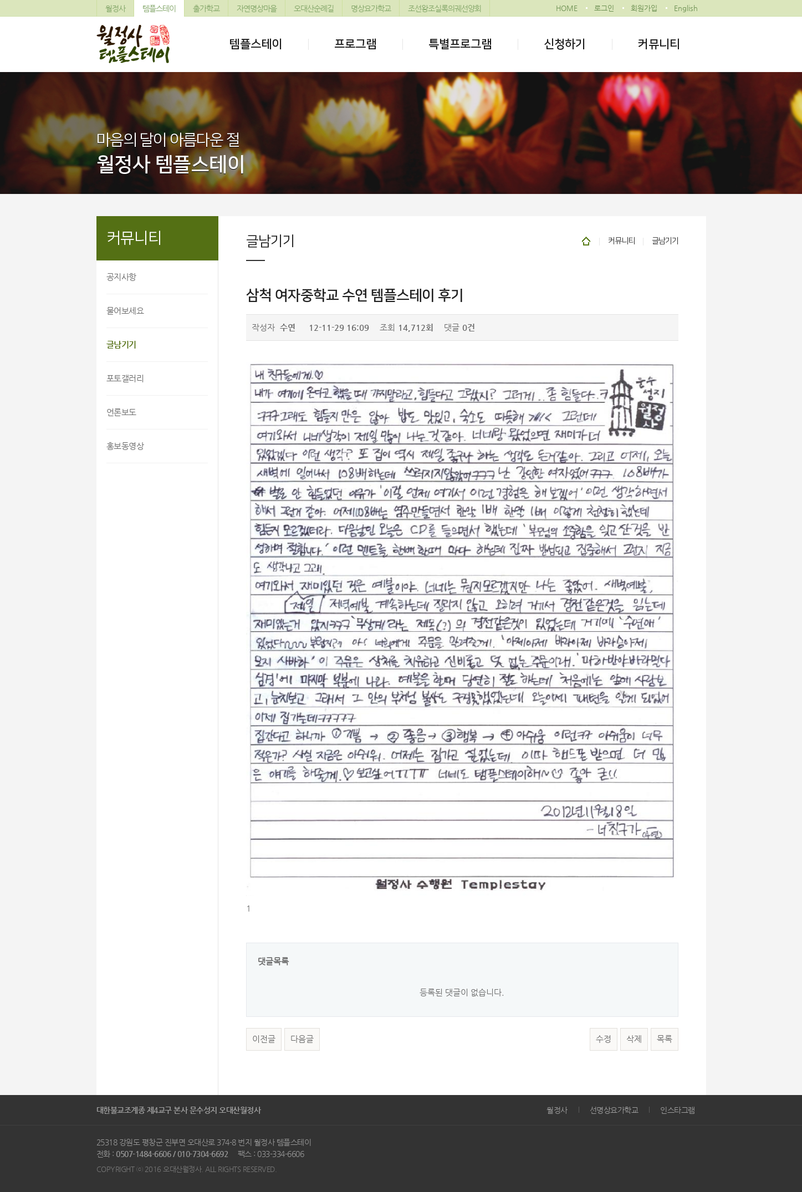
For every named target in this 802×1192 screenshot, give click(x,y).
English (686, 8)
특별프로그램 (460, 44)
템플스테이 (159, 8)
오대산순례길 (314, 8)
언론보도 (121, 412)
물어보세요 (125, 310)
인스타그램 (677, 1110)
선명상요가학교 (614, 1110)
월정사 (115, 8)
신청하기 (565, 44)
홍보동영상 (125, 446)
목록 (664, 1039)
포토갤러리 (125, 378)
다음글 (302, 1039)
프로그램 (355, 44)
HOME (567, 8)
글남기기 (121, 344)
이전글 (263, 1039)
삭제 (634, 1039)
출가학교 (206, 8)
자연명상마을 (257, 8)
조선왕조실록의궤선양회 (444, 8)
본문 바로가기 (0, 0)
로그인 (604, 8)
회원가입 (644, 8)
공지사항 (121, 277)
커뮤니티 (659, 44)
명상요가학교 (371, 8)
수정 (603, 1039)
